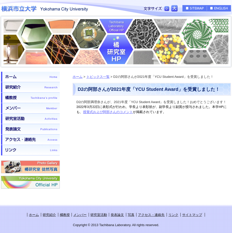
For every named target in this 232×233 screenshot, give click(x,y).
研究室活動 (30, 119)
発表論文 (30, 129)
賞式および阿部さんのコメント (109, 112)
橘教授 (30, 98)
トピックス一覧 (98, 77)
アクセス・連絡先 (30, 139)
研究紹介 (30, 87)
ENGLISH (219, 8)
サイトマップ (192, 215)
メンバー (30, 108)
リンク (30, 150)
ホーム (30, 77)
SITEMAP (194, 8)
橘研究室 (116, 41)
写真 (131, 215)
